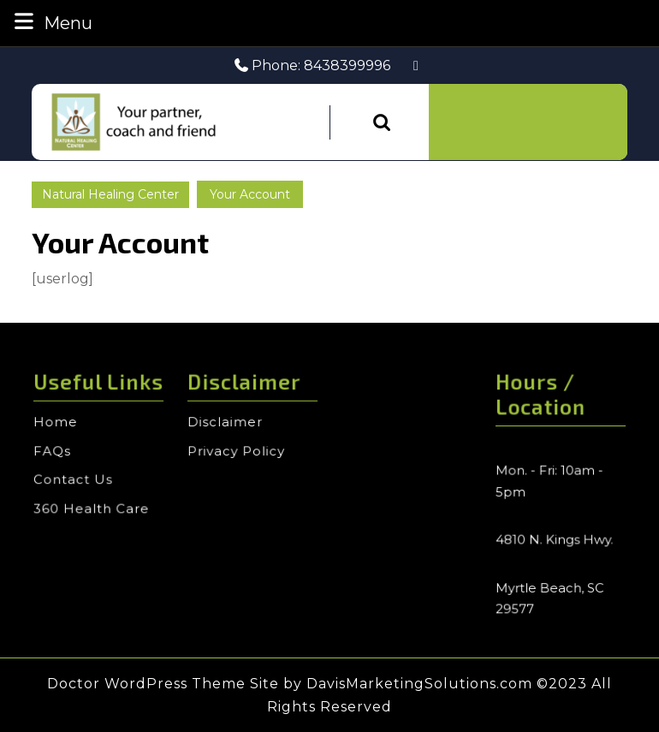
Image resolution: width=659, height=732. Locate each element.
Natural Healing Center (110, 194)
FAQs (55, 453)
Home (58, 425)
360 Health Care (92, 507)
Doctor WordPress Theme (146, 683)
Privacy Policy (237, 453)
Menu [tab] (51, 21)
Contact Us (74, 480)
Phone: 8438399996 (312, 65)
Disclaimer (226, 425)
